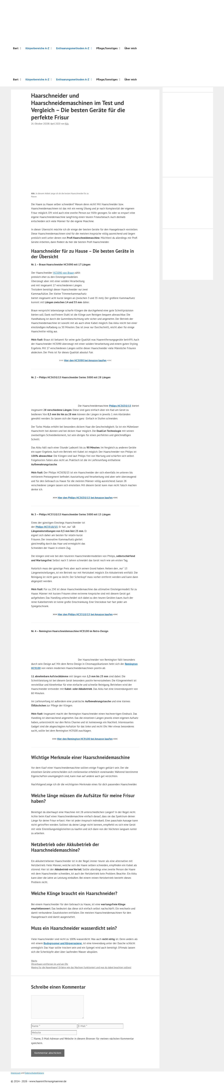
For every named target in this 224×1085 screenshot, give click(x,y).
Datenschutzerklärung (34, 1073)
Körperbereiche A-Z (40, 48)
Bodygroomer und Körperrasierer (63, 943)
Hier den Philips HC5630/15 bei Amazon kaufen (85, 497)
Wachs (34, 960)
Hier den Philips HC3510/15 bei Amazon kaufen (85, 614)
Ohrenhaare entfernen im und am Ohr (49, 964)
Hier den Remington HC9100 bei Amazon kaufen (85, 739)
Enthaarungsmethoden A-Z (75, 48)
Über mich (130, 48)
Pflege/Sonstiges (109, 48)
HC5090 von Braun (63, 272)
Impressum (16, 1073)
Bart (18, 48)
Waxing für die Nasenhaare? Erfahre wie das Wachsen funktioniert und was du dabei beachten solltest (81, 967)
